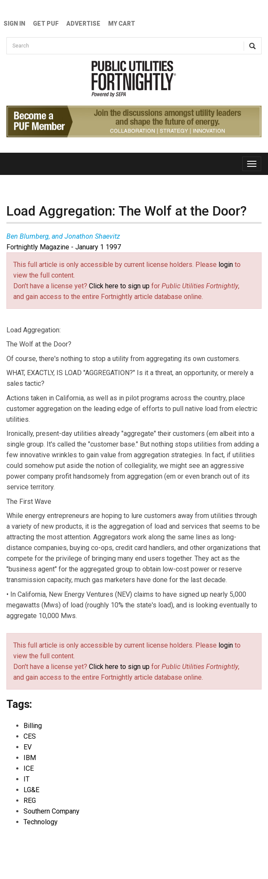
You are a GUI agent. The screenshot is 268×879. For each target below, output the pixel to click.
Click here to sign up (119, 286)
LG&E (31, 790)
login (225, 264)
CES (30, 736)
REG (30, 800)
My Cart (121, 23)
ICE (29, 768)
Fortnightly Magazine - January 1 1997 (63, 247)
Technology (41, 822)
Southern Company (52, 811)
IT (26, 779)
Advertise (83, 23)
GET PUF (46, 23)
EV (28, 747)
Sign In (14, 23)
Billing (33, 726)
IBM (30, 758)
